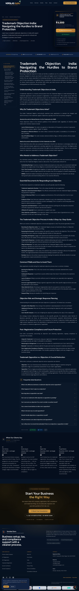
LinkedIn (40, 429)
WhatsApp (32, 429)
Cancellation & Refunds (32, 571)
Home (31, 2)
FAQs (5, 104)
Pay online (74, 577)
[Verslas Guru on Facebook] (3, 577)
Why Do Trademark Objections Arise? (7, 70)
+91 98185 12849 (56, 563)
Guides (41, 2)
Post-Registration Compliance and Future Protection (8, 97)
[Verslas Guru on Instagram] (10, 577)
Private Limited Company (7, 554)
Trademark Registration (7, 563)
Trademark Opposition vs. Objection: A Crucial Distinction (8, 101)
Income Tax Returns (6, 565)
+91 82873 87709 (56, 561)
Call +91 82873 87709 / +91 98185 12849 (39, 516)
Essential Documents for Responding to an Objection (9, 84)
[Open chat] (75, 587)
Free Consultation (70, 3)
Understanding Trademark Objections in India (9, 67)
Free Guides (29, 557)
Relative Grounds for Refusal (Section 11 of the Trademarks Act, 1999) (9, 77)
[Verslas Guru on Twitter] (6, 577)
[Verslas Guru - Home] (13, 3)
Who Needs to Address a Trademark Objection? (8, 81)
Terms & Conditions (31, 568)
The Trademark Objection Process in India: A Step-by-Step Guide (9, 87)
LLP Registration (5, 557)
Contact (55, 2)
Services (36, 2)
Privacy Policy (30, 565)
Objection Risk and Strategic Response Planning (9, 94)
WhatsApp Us (65, 34)
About (50, 2)
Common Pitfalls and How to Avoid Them (9, 91)
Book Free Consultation (66, 30)
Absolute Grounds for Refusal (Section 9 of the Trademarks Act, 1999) (9, 73)
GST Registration (5, 560)
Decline (12, 586)
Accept (6, 586)
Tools (46, 2)
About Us (29, 554)
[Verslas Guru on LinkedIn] (13, 577)
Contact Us (29, 563)
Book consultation (67, 577)
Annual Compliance (6, 568)
